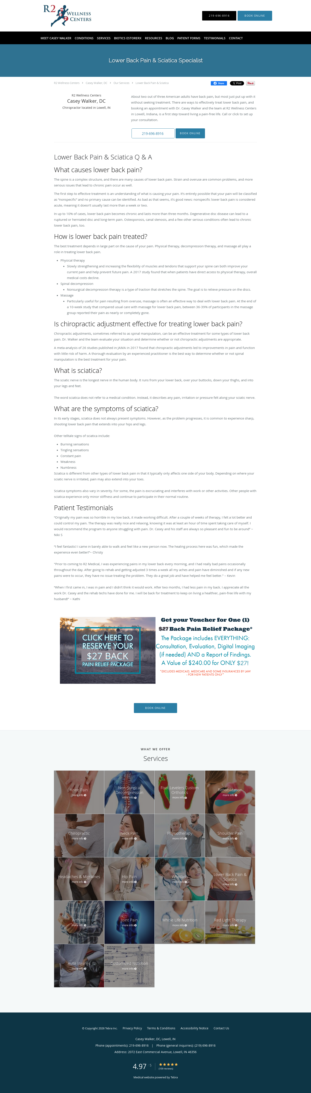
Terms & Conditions (161, 1028)
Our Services (121, 83)
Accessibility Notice (194, 1028)
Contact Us (221, 1028)
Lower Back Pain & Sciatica (152, 83)
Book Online (190, 133)
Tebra (174, 1077)
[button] (255, 16)
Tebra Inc (111, 1028)
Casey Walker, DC (96, 83)
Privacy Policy (132, 1028)
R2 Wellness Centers (66, 83)
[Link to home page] (60, 16)
